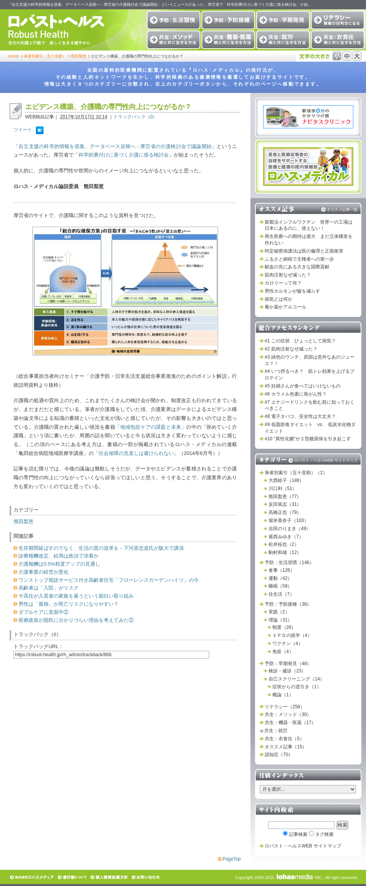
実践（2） (279, 612)
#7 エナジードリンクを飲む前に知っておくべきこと (309, 405)
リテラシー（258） (285, 706)
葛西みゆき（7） (286, 536)
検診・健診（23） (287, 671)
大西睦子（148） (286, 480)
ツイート (22, 129)
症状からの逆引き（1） (296, 686)
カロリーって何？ (283, 283)
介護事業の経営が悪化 (43, 572)
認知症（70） (279, 754)
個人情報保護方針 (110, 877)
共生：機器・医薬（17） (290, 722)
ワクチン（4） (287, 643)
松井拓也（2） (284, 544)
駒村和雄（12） (285, 552)
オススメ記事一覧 (342, 209)
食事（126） (282, 570)
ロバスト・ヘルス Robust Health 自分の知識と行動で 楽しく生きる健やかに (56, 30)
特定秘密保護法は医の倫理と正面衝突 (304, 251)
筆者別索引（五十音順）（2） (296, 472)
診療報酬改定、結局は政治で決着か (58, 556)
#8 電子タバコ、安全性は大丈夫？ (300, 416)
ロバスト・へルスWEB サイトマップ (303, 846)
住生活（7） (281, 594)
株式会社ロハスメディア (32, 877)
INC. (299, 877)
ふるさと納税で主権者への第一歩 (299, 259)
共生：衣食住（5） (284, 738)
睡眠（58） (280, 586)
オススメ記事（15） (286, 747)
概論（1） (283, 694)
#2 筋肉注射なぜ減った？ (291, 349)
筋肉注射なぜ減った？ (288, 275)
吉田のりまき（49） (290, 528)
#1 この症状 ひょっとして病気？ (300, 341)
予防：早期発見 (283, 20)
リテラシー (337, 20)
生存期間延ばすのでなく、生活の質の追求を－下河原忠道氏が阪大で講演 (101, 548)
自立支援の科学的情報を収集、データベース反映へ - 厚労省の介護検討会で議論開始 (115, 146)
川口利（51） (283, 488)
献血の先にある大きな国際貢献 (297, 267)
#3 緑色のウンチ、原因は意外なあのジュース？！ (309, 360)
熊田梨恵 (78, 56)
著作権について (72, 877)
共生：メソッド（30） (288, 714)
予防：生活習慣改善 (173, 20)
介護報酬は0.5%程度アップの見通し (59, 564)
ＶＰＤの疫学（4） (292, 635)
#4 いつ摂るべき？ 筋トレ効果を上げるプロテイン (309, 375)
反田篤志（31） (285, 504)
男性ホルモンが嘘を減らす (292, 291)
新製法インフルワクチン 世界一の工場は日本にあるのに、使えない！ (309, 225)
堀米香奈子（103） (289, 520)
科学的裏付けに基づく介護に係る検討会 (124, 155)
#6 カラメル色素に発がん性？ (296, 394)
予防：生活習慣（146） (289, 562)
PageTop (232, 859)
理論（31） (280, 620)
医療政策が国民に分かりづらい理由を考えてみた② (76, 620)
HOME (13, 56)
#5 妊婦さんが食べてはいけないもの (303, 386)
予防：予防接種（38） (288, 604)
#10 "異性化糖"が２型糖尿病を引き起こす (308, 438)
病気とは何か (278, 299)
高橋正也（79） (285, 512)
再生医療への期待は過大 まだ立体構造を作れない (309, 240)
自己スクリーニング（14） (296, 679)
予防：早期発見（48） (288, 663)
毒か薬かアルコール (285, 307)
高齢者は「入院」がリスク (48, 588)
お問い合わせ (146, 877)
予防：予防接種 (228, 20)
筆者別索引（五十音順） (45, 56)
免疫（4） (283, 651)
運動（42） (280, 578)
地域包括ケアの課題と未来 (150, 427)
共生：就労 (283, 39)
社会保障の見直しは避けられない (136, 453)
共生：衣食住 (337, 39)
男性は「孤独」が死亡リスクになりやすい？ (68, 604)
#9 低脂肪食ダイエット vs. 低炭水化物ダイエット (310, 428)
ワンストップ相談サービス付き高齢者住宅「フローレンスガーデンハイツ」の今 (108, 580)
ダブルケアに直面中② (43, 612)
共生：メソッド (173, 39)
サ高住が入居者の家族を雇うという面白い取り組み (76, 596)
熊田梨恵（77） (285, 496)
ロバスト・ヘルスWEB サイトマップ (326, 460)
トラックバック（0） (135, 117)
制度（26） (284, 627)
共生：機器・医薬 (228, 39)
